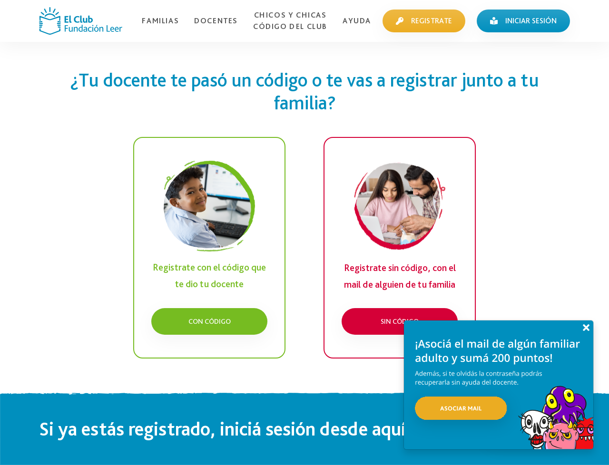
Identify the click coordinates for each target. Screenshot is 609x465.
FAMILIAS (160, 20)
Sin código (400, 321)
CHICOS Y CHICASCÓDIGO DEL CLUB (290, 20)
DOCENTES (216, 20)
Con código (209, 321)
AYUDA (357, 20)
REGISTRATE (424, 20)
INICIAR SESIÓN (523, 20)
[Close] (586, 327)
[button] (498, 392)
